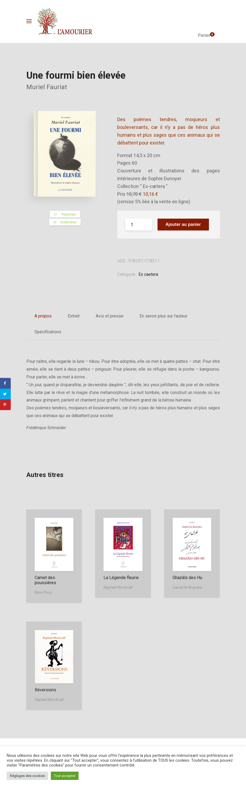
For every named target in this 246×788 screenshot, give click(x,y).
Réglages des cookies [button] (27, 776)
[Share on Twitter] (5, 394)
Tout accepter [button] (64, 776)
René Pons (43, 592)
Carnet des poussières (45, 580)
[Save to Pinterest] (5, 404)
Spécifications (47, 331)
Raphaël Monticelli (118, 587)
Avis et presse (109, 316)
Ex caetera (148, 274)
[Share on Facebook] (5, 383)
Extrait (74, 316)
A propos (43, 316)
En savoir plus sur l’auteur (163, 316)
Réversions (45, 689)
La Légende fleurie (121, 577)
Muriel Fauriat (46, 87)
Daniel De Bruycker (187, 587)
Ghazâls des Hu (187, 577)
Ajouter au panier (183, 224)
